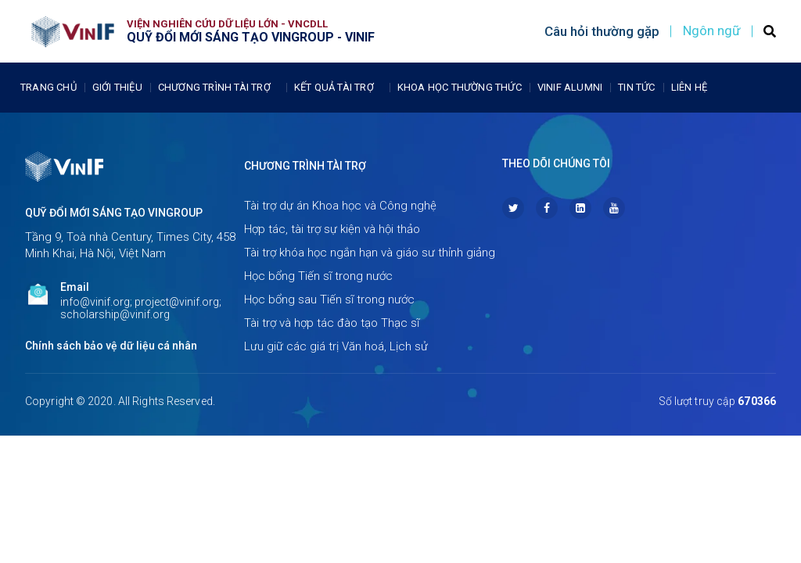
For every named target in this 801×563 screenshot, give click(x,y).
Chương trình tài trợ (218, 87)
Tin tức (636, 87)
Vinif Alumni (569, 87)
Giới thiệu (117, 87)
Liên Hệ (689, 87)
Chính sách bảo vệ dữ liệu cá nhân (111, 345)
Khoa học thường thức (459, 87)
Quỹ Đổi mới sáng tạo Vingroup (114, 212)
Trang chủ (48, 87)
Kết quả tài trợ (338, 87)
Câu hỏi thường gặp (601, 31)
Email (74, 287)
